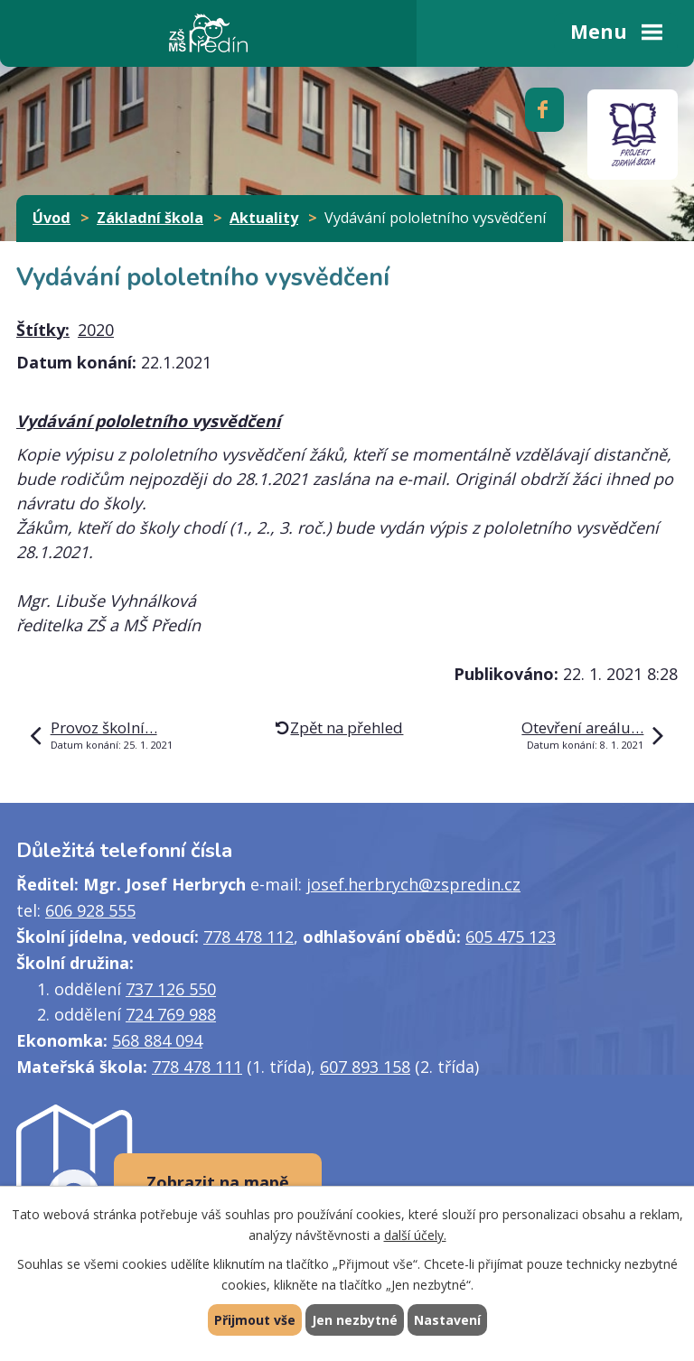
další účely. (415, 1235)
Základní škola (150, 218)
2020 (96, 329)
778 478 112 (248, 936)
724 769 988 (171, 1014)
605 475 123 (510, 936)
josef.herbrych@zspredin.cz (413, 884)
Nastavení (447, 1319)
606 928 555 (90, 910)
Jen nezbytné (355, 1319)
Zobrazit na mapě (217, 1182)
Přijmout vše (254, 1319)
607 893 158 (365, 1066)
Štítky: (43, 329)
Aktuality (264, 218)
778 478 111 (197, 1066)
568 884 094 (157, 1040)
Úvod (51, 218)
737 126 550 (171, 989)
